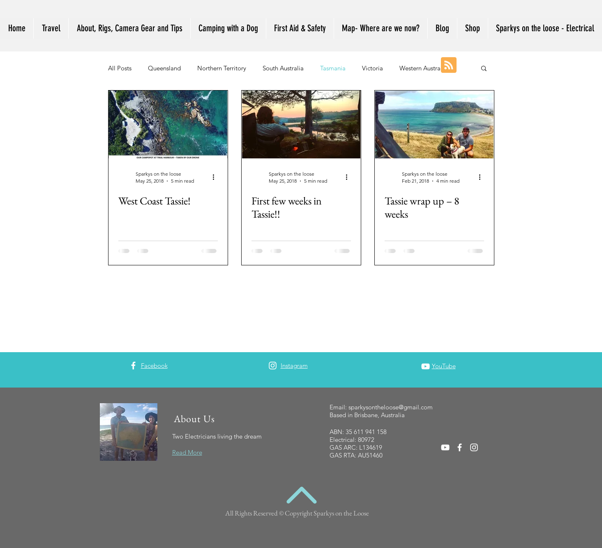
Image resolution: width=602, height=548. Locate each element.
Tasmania (333, 68)
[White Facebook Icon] (133, 365)
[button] (484, 69)
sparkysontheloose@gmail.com (390, 407)
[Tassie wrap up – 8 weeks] (434, 124)
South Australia (283, 68)
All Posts (119, 68)
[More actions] (216, 177)
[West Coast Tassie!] (168, 124)
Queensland (164, 68)
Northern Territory (221, 68)
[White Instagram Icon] (273, 365)
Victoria (372, 68)
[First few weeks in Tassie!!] (301, 124)
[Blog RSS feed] (449, 65)
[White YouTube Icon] (425, 366)
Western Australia (423, 68)
